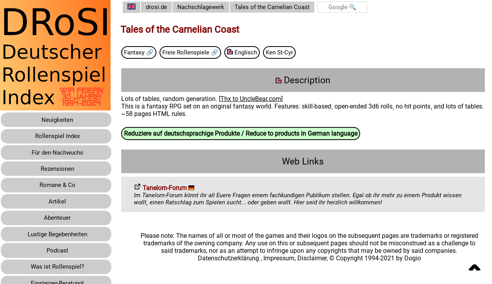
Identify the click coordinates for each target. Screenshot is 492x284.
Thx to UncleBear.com (256, 99)
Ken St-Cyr (291, 52)
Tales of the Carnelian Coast (283, 7)
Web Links (306, 162)
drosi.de (163, 7)
